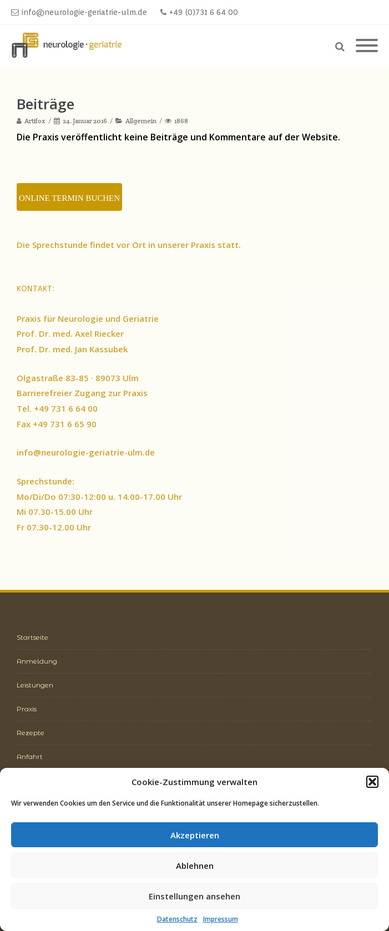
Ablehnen (195, 865)
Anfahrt (30, 756)
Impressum (220, 919)
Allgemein (140, 121)
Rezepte (30, 732)
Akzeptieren (194, 835)
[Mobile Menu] (367, 46)
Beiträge (45, 104)
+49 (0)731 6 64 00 (199, 12)
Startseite (32, 637)
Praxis (27, 709)
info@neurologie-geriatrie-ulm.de (79, 12)
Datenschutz (177, 919)
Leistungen (35, 685)
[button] (372, 781)
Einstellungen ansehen (194, 896)
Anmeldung (37, 661)
